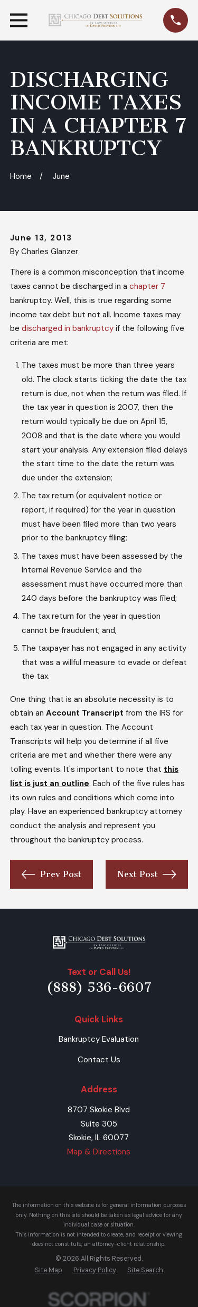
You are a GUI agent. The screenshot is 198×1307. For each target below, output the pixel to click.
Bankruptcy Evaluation (99, 1039)
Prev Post (51, 874)
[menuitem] (48, 1270)
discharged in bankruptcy (68, 328)
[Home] (99, 942)
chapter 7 (147, 286)
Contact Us (99, 1059)
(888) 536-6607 (99, 987)
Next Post (146, 874)
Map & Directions (98, 1152)
